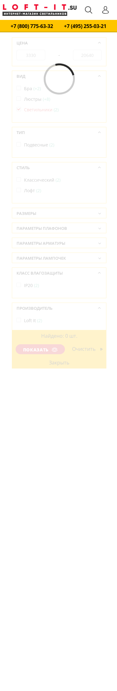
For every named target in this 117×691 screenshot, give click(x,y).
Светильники (41, 110)
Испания (36, 356)
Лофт (32, 190)
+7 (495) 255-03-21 (85, 26)
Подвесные (39, 145)
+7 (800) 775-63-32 (32, 26)
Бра (32, 88)
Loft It (33, 320)
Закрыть (59, 362)
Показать (40, 350)
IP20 (31, 285)
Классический (42, 180)
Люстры (37, 99)
